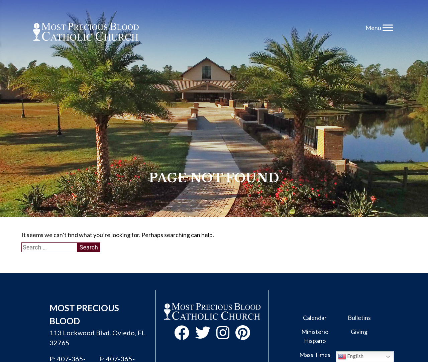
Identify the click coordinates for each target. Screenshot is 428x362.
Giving (359, 331)
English (350, 357)
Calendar (315, 317)
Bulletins (359, 317)
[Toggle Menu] (388, 27)
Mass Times (314, 354)
